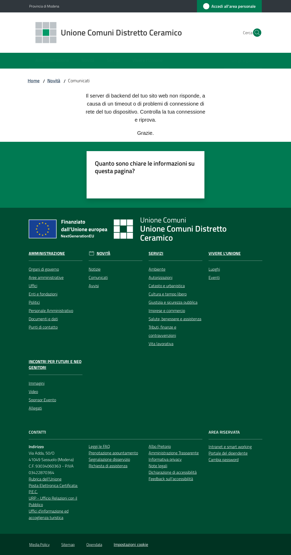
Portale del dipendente (228, 453)
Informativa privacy (165, 459)
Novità (53, 80)
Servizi (156, 253)
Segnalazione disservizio (109, 459)
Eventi (214, 277)
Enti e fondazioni (43, 294)
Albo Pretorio (160, 446)
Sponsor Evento (42, 400)
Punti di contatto (43, 327)
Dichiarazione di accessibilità (173, 472)
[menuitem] (52, 61)
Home (34, 80)
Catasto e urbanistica (167, 286)
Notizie (95, 269)
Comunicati (98, 277)
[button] (255, 32)
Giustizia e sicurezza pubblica (173, 302)
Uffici (33, 286)
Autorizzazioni (160, 277)
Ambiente (157, 269)
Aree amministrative (46, 277)
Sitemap (68, 544)
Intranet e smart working (230, 446)
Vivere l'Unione (225, 253)
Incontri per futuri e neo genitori (55, 365)
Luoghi (214, 269)
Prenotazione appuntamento (113, 453)
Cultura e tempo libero (168, 294)
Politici (34, 302)
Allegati (35, 408)
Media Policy (39, 544)
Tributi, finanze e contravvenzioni (162, 331)
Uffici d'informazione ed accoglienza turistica (48, 514)
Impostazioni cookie (131, 544)
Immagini (36, 383)
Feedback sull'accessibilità (171, 479)
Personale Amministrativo (51, 310)
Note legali (158, 466)
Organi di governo (44, 269)
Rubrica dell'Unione (45, 479)
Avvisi (94, 286)
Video (33, 391)
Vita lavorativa (161, 344)
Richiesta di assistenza (108, 466)
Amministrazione (47, 253)
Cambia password (224, 459)
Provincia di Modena (44, 6)
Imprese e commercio (167, 310)
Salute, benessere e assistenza (175, 319)
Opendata (94, 544)
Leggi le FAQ (99, 446)
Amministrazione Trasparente (174, 453)
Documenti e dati (43, 319)
